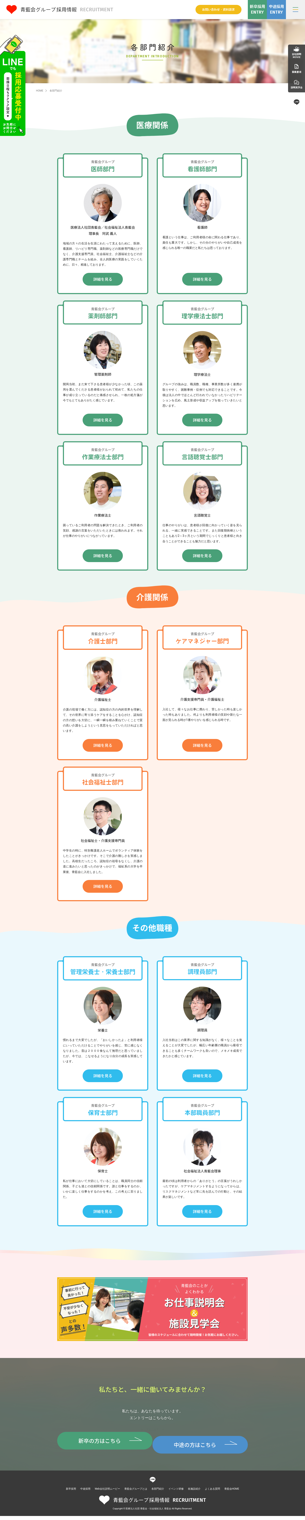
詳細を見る (102, 279)
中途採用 (85, 1492)
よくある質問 (212, 1492)
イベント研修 (176, 1492)
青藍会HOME (231, 1492)
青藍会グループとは (135, 1492)
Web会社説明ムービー (107, 1492)
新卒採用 (71, 1492)
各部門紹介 (157, 1492)
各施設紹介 (194, 1492)
